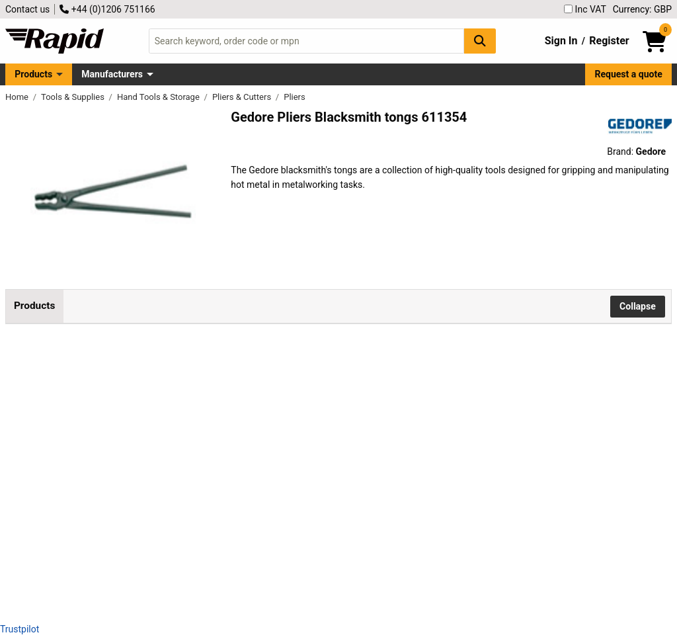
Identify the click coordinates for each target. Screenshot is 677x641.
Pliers (294, 97)
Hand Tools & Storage (159, 97)
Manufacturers (112, 74)
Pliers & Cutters (242, 97)
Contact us (27, 9)
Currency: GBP (642, 9)
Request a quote (628, 74)
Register (609, 40)
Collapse (637, 306)
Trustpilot (19, 629)
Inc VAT (585, 9)
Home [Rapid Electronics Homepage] (17, 97)
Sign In (561, 40)
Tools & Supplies (73, 97)
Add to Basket (442, 391)
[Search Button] (480, 40)
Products (33, 74)
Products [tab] (34, 306)
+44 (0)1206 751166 (107, 9)
